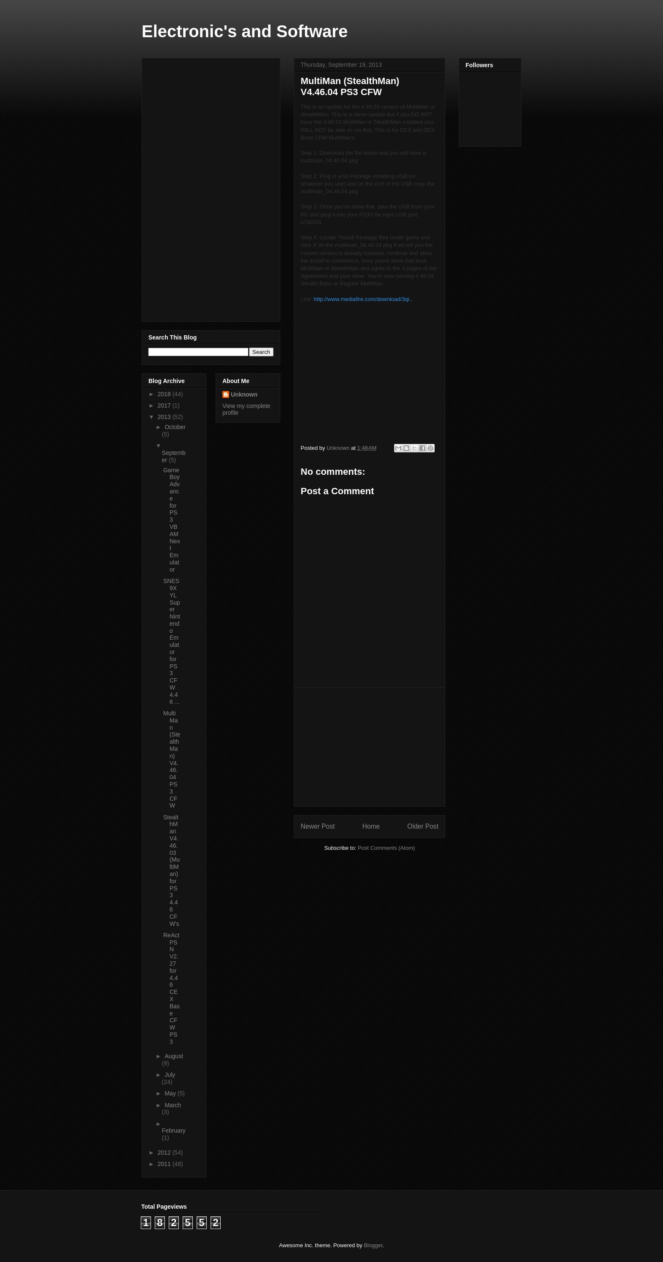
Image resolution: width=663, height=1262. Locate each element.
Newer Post (318, 826)
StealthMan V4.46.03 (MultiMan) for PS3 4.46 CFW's (171, 870)
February (174, 1130)
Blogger (373, 1245)
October (175, 427)
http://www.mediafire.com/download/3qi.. (363, 299)
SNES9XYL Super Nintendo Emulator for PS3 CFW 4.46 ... (171, 641)
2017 (165, 405)
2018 (165, 394)
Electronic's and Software (245, 31)
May (170, 1093)
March (172, 1105)
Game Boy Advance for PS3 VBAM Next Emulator (171, 520)
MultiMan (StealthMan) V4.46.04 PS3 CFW (172, 759)
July (169, 1074)
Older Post (422, 826)
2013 (165, 416)
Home (371, 826)
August (173, 1056)
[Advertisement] (369, 747)
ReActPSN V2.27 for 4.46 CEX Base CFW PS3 (171, 988)
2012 (165, 1152)
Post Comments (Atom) (386, 848)
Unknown (244, 394)
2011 (165, 1164)
